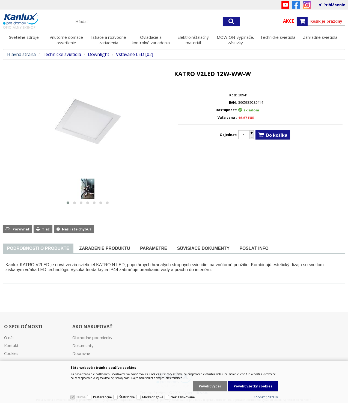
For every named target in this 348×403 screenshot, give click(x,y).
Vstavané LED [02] (134, 54)
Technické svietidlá (277, 37)
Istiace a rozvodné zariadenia (108, 39)
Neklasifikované (183, 397)
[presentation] (38, 248)
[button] (68, 203)
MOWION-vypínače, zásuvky (235, 39)
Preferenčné (102, 397)
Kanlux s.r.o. (34, 21)
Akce (288, 21)
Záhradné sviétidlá (320, 37)
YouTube (285, 5)
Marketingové (152, 397)
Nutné (81, 397)
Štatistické (127, 397)
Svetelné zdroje (24, 37)
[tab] (38, 249)
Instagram (307, 5)
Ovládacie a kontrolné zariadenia (151, 39)
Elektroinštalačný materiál (193, 39)
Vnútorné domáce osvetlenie (66, 39)
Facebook (296, 5)
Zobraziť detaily (265, 397)
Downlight (98, 54)
